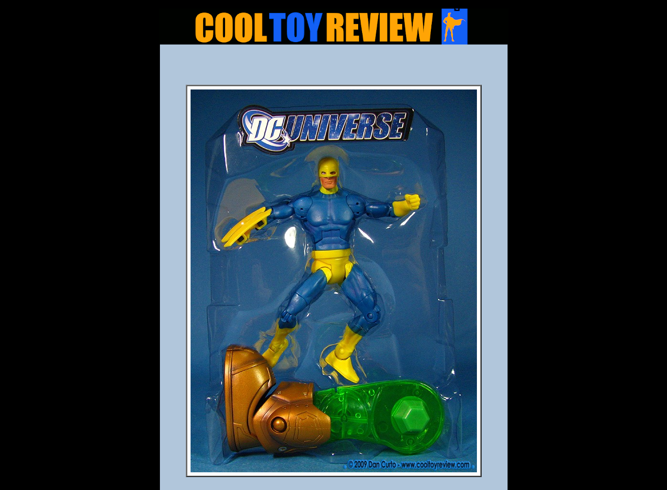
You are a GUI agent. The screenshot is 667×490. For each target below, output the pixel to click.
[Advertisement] (334, 67)
